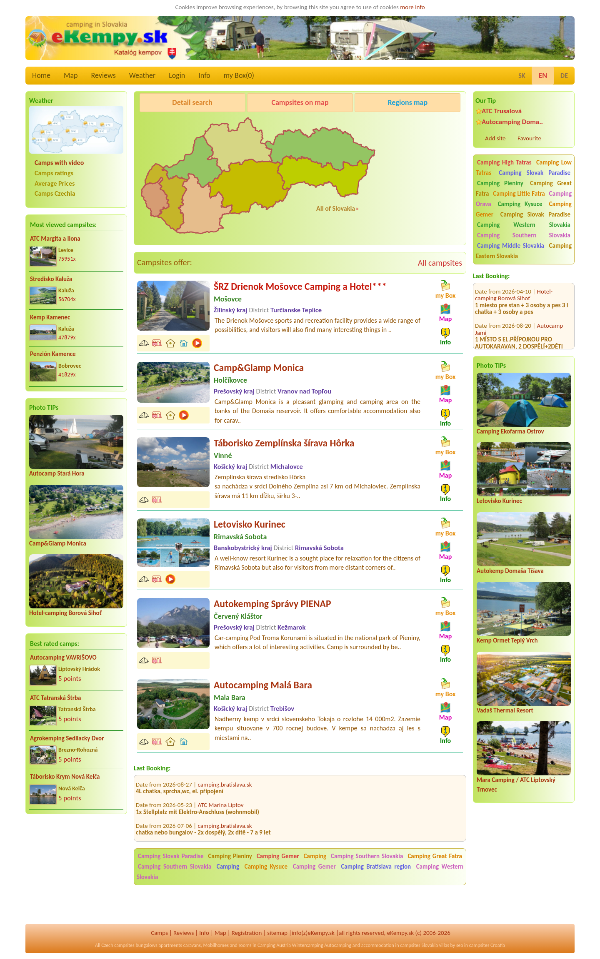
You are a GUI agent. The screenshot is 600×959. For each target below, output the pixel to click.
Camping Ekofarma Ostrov (510, 431)
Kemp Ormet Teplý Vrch (507, 640)
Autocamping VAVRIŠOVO (63, 657)
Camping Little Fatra (519, 193)
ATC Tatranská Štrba (55, 698)
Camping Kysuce (520, 204)
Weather (142, 75)
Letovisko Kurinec (499, 501)
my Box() (239, 75)
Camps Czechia (55, 193)
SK (521, 76)
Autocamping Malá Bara (263, 685)
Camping (316, 856)
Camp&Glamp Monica (57, 543)
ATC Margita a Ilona (55, 238)
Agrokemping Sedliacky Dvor (67, 738)
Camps (159, 933)
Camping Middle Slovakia (510, 245)
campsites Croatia (487, 945)
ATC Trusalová (502, 111)
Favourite (529, 138)
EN (542, 75)
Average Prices (55, 183)
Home (41, 75)
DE (564, 76)
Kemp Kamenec (50, 317)
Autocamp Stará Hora (57, 473)
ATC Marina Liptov (221, 810)
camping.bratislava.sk (225, 789)
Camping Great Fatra (435, 856)
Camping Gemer (278, 856)
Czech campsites (118, 945)
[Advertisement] (76, 874)
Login (177, 75)
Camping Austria (274, 945)
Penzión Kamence (53, 354)
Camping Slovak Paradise (534, 173)
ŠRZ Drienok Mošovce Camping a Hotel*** (300, 286)
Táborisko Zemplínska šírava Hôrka (284, 443)
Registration (247, 933)
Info (204, 75)
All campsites (440, 263)
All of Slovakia (335, 208)
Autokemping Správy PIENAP (272, 604)
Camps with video (59, 163)
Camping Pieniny (500, 183)
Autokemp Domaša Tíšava (510, 571)
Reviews (103, 75)
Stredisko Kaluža (51, 279)
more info (412, 7)
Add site (495, 138)
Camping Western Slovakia (523, 225)
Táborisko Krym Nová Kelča (65, 776)
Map (71, 75)
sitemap (277, 933)
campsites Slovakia (419, 945)
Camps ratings (54, 173)
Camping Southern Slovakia (523, 235)
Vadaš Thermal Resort (505, 710)
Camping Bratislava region (376, 866)
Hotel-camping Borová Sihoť (65, 613)
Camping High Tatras (504, 162)
